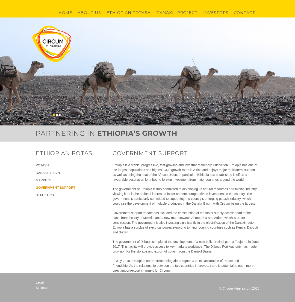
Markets (43, 180)
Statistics (45, 195)
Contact (244, 13)
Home (65, 13)
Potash (42, 165)
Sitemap (41, 288)
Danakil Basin (48, 173)
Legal (40, 282)
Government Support (55, 187)
